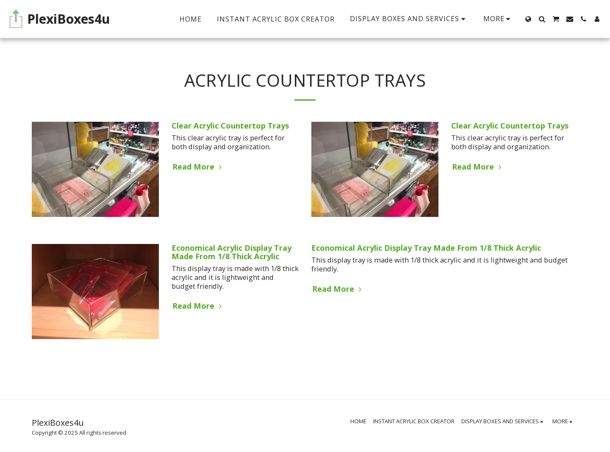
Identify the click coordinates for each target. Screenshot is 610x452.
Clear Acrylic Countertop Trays (230, 126)
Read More (198, 167)
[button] (541, 19)
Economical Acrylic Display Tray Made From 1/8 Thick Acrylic (231, 252)
